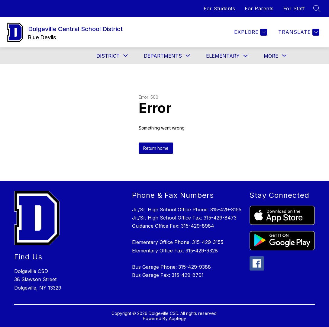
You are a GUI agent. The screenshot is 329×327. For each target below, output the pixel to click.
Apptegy (177, 318)
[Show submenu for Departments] (163, 55)
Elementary (223, 56)
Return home (156, 148)
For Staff (294, 8)
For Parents (259, 8)
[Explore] (250, 32)
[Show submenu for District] (108, 55)
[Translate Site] (298, 32)
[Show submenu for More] (271, 55)
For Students (219, 8)
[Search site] (317, 8)
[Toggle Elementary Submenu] (245, 56)
